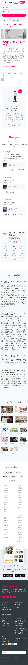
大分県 (20, 530)
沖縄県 (20, 537)
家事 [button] (18, 20)
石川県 (20, 488)
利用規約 (4, 607)
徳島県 (6, 534)
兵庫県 (6, 515)
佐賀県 (20, 522)
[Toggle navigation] (26, 2)
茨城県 (6, 502)
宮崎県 (20, 532)
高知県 (20, 518)
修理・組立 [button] (12, 20)
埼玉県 (13, 476)
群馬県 (6, 507)
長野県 (20, 495)
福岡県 (20, 520)
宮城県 (6, 492)
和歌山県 (5, 520)
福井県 (20, 490)
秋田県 (6, 495)
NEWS (17, 607)
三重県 (20, 504)
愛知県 (20, 502)
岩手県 (6, 490)
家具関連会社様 (19, 623)
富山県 (20, 485)
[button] (6, 248)
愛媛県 (20, 515)
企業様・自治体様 (20, 621)
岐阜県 (20, 497)
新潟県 (6, 512)
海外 (20, 539)
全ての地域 (9, 472)
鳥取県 (6, 522)
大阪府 (21, 476)
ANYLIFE (17, 604)
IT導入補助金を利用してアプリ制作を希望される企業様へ (20, 631)
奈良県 (6, 518)
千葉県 (6, 509)
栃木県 (6, 504)
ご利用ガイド (5, 621)
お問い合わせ (5, 625)
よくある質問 (5, 623)
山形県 (6, 497)
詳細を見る (14, 242)
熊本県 (20, 527)
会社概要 (4, 604)
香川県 (6, 537)
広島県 (6, 530)
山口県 (6, 532)
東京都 (18, 472)
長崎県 (20, 525)
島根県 (6, 525)
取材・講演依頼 (19, 625)
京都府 (13, 480)
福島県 (6, 500)
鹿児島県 (19, 534)
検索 (14, 15)
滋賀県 (20, 507)
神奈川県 (5, 476)
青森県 (6, 488)
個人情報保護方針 (6, 614)
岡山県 (6, 527)
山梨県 (20, 492)
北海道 (6, 485)
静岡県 (20, 500)
